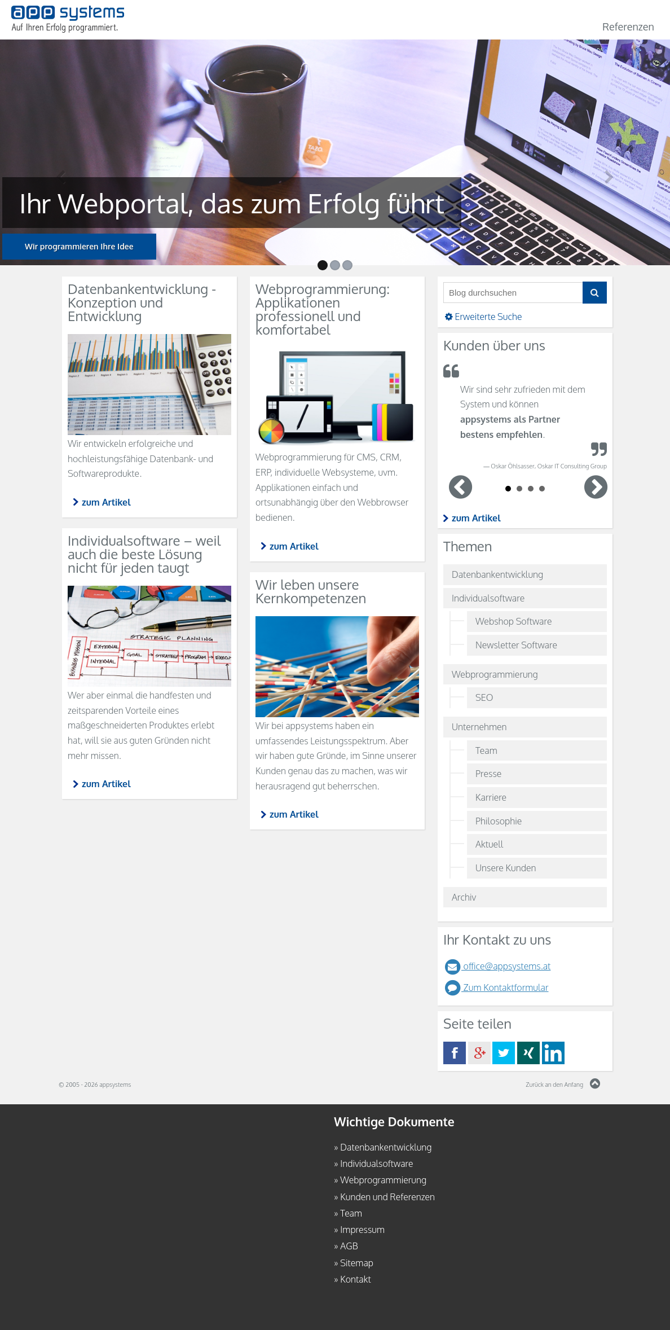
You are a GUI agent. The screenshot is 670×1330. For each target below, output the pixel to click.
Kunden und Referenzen (387, 1196)
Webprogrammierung (495, 674)
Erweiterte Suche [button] (482, 316)
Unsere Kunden (505, 868)
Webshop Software (513, 621)
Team (486, 750)
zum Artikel (476, 518)
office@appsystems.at (496, 966)
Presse (488, 773)
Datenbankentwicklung (497, 574)
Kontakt (355, 1279)
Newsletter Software (516, 645)
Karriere (490, 797)
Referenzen (628, 26)
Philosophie (498, 821)
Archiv (464, 897)
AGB (349, 1246)
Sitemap (356, 1262)
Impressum (362, 1229)
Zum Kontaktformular (496, 987)
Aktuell (489, 844)
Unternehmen (479, 726)
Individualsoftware (488, 598)
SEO (484, 697)
